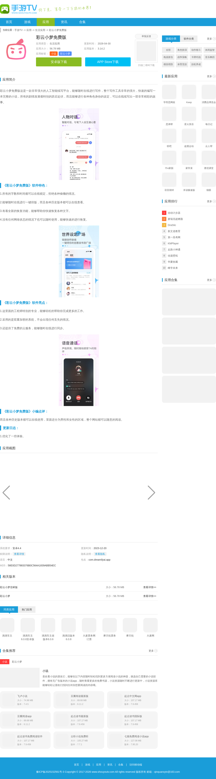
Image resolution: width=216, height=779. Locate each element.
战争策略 (182, 57)
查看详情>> (149, 587)
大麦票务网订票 (89, 637)
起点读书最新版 (79, 716)
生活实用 (40, 30)
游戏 (27, 22)
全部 (168, 50)
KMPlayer (173, 243)
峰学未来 (173, 267)
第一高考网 (174, 237)
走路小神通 (174, 249)
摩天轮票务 (109, 635)
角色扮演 (182, 50)
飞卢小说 (22, 696)
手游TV (18, 30)
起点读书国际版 (133, 716)
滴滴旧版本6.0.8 (68, 637)
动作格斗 (196, 50)
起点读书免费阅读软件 (29, 736)
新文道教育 (174, 231)
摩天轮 (130, 635)
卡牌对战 (196, 57)
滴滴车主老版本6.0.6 (48, 637)
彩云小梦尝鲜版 (9, 587)
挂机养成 (196, 64)
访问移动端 (135, 764)
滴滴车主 (7, 635)
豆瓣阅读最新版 (79, 696)
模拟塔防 (168, 64)
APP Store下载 (108, 62)
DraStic (172, 225)
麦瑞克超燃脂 (175, 219)
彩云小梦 (65, 53)
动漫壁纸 (173, 255)
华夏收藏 (173, 261)
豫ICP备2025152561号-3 (50, 771)
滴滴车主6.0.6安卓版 (27, 637)
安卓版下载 (59, 62)
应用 (45, 22)
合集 (82, 22)
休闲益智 (210, 50)
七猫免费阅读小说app (136, 736)
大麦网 (150, 635)
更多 (151, 650)
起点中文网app (132, 696)
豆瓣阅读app (24, 716)
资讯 (64, 22)
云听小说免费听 (79, 736)
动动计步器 (174, 212)
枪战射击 (168, 57)
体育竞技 (182, 64)
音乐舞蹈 (210, 57)
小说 (53, 53)
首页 (9, 22)
